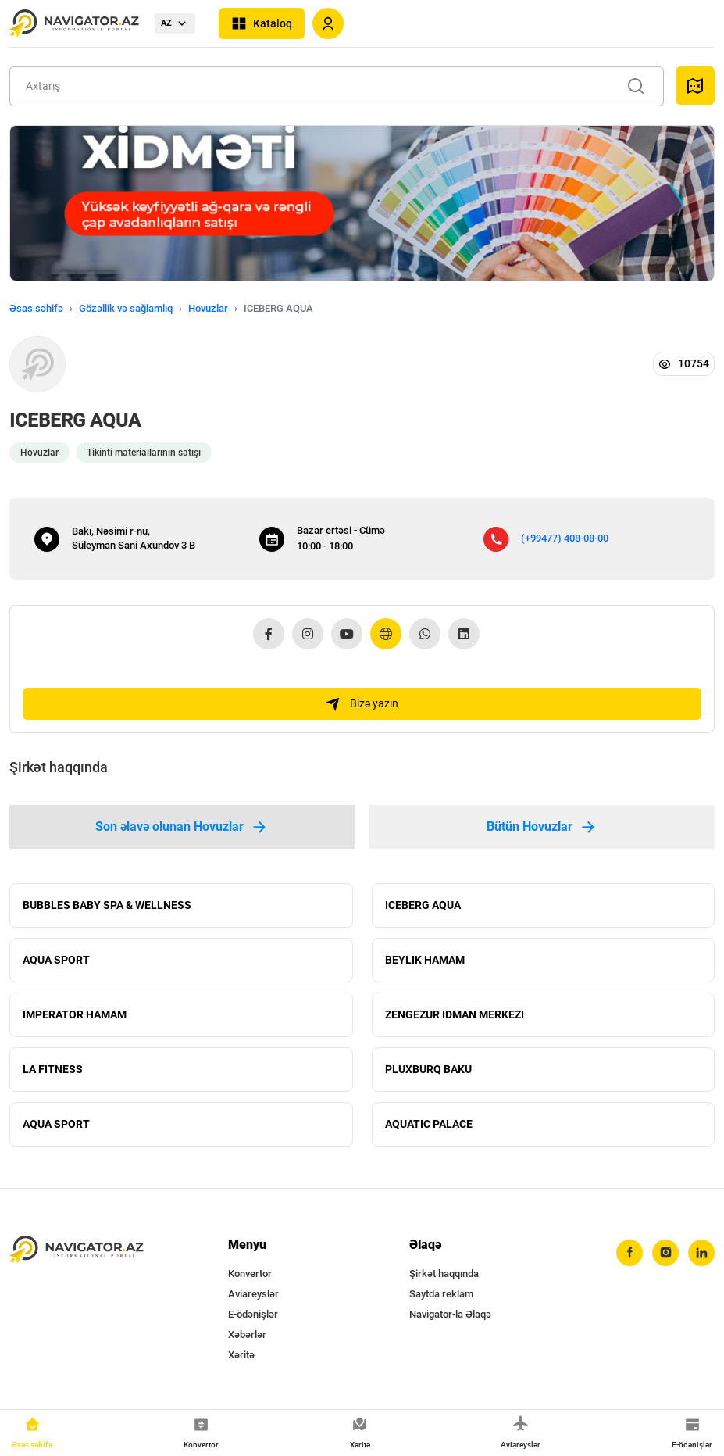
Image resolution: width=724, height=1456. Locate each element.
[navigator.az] (76, 1250)
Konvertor (250, 1273)
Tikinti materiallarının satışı (144, 452)
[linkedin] (701, 1253)
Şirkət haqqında (444, 1273)
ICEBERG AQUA (423, 905)
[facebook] (629, 1253)
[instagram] (665, 1253)
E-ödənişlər (253, 1314)
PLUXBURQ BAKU (428, 1069)
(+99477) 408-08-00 (564, 538)
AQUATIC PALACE (429, 1124)
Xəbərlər (247, 1334)
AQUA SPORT (56, 959)
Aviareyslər (253, 1294)
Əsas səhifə (36, 308)
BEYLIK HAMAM (425, 959)
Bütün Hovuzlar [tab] (542, 826)
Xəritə (241, 1355)
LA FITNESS (53, 1069)
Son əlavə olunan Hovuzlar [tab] (182, 826)
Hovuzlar (208, 308)
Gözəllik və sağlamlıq (126, 308)
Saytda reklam (441, 1294)
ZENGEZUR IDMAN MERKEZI (454, 1014)
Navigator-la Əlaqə (450, 1314)
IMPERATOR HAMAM (75, 1014)
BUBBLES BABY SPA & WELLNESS (107, 905)
